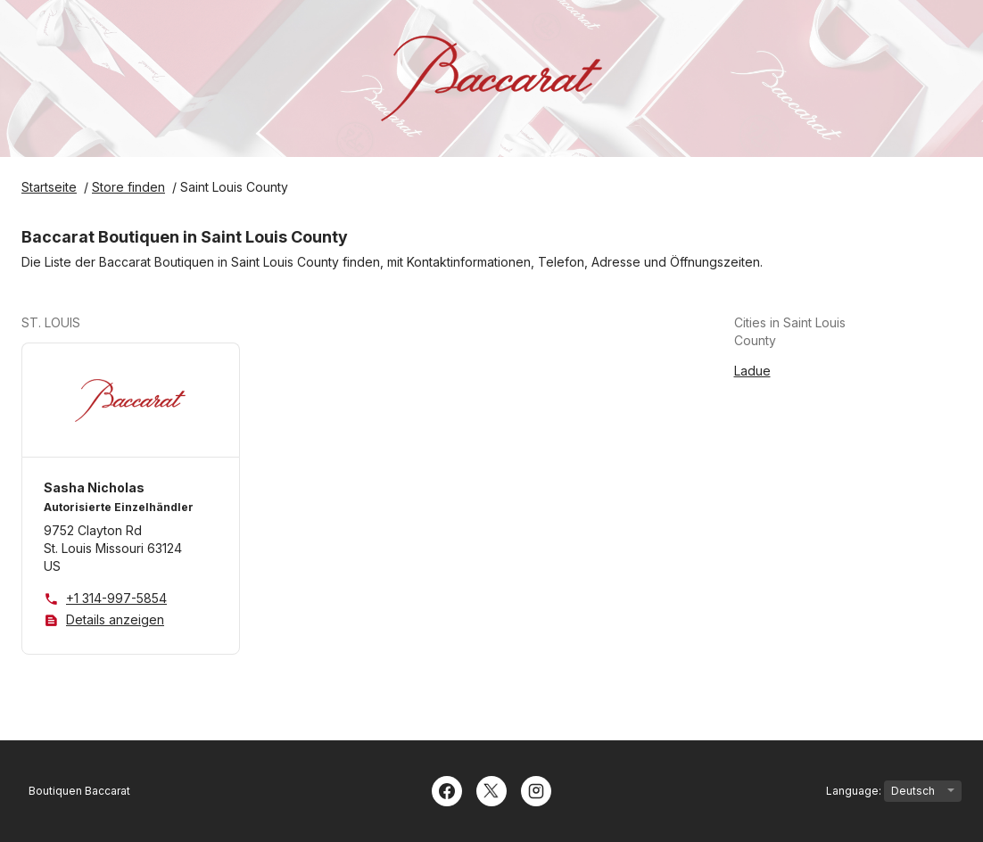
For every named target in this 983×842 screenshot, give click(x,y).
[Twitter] (491, 789)
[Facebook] (447, 789)
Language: (894, 791)
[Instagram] (536, 789)
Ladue (752, 370)
